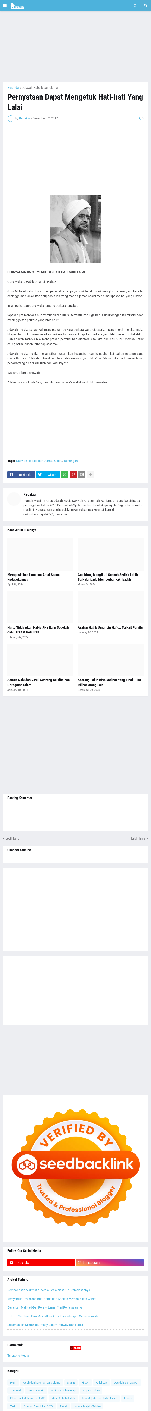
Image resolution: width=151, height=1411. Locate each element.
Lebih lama (138, 838)
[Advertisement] (75, 47)
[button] (5, 5)
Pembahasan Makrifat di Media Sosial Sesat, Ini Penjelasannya (48, 1290)
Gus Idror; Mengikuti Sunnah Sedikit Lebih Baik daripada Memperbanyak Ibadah (108, 577)
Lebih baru (12, 838)
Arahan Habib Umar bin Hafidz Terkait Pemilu (110, 627)
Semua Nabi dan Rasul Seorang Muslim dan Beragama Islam (38, 682)
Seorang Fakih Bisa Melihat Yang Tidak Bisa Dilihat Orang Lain (109, 682)
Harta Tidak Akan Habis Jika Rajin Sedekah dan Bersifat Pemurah (38, 629)
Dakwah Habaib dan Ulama (40, 87)
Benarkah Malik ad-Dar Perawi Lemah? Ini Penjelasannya (45, 1307)
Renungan (71, 460)
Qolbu (58, 460)
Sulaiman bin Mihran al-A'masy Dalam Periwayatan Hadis (45, 1325)
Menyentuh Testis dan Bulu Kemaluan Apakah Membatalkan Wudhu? (53, 1299)
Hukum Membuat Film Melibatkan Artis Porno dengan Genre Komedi (52, 1316)
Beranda (13, 87)
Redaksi (29, 494)
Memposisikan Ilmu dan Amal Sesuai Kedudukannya (33, 577)
